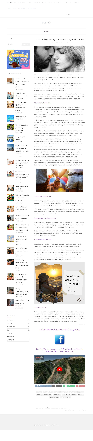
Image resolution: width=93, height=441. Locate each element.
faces (50, 3)
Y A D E (46, 23)
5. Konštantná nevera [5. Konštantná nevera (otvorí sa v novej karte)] (40, 307)
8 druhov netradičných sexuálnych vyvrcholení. (51, 408)
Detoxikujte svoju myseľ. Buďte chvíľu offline (21, 239)
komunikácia (79, 392)
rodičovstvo (72, 394)
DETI (8, 330)
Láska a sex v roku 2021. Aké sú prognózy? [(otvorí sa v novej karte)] (59, 329)
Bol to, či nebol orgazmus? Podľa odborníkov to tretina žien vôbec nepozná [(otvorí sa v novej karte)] (59, 350)
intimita (72, 392)
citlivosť (38, 392)
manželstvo (57, 394)
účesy (44, 3)
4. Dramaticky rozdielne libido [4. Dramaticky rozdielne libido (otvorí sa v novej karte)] (42, 239)
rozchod (80, 394)
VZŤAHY (46, 31)
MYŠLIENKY (76, 3)
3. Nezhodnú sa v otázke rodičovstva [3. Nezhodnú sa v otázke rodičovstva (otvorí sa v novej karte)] (45, 218)
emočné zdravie (48, 392)
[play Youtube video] (59, 369)
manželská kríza (47, 394)
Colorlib (45, 425)
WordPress (56, 425)
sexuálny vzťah (65, 397)
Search (26, 44)
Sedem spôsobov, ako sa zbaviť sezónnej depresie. (23, 303)
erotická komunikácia (61, 392)
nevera (65, 394)
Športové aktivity (21, 116)
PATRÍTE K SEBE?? (12, 3)
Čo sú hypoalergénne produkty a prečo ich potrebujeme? (22, 127)
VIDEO (9, 9)
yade (67, 43)
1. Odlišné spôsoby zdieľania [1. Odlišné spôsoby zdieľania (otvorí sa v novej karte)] (42, 103)
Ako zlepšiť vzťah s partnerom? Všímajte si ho (22, 250)
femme (22, 3)
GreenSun (32, 9)
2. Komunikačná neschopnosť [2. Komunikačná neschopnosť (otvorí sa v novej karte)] (42, 196)
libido (38, 394)
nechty (37, 3)
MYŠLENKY (68, 3)
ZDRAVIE (9, 320)
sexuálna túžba (54, 397)
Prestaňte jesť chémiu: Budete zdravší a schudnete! (22, 197)
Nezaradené (10, 336)
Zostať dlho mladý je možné (76, 410)
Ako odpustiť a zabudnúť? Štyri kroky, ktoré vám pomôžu (22, 291)
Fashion (30, 3)
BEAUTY (9, 333)
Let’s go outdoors (19, 9)
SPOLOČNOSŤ (11, 327)
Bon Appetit (58, 3)
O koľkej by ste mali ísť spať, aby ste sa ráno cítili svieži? (22, 162)
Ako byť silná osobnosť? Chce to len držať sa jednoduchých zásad (22, 227)
